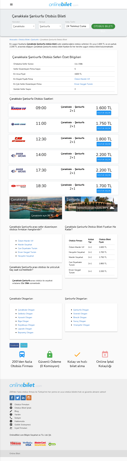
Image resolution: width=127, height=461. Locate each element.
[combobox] (23, 26)
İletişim (18, 422)
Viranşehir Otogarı (81, 329)
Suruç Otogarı (79, 325)
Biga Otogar (23, 325)
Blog (17, 415)
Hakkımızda (20, 425)
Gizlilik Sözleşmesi (23, 428)
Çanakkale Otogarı (26, 313)
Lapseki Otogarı (25, 332)
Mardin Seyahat (25, 248)
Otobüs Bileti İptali (23, 411)
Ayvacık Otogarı (25, 321)
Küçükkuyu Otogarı (26, 329)
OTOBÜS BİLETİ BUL (103, 27)
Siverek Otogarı (80, 317)
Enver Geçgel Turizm (83, 84)
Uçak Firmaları (21, 432)
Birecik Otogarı (80, 321)
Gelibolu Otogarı (25, 317)
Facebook (14, 349)
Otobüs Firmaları (22, 408)
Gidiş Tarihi (70, 22)
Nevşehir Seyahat (26, 259)
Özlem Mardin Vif (82, 79)
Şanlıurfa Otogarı (81, 313)
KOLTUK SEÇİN (104, 113)
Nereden (16, 22)
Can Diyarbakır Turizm (27, 252)
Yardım (18, 418)
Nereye (42, 22)
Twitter (24, 349)
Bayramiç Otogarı (25, 336)
